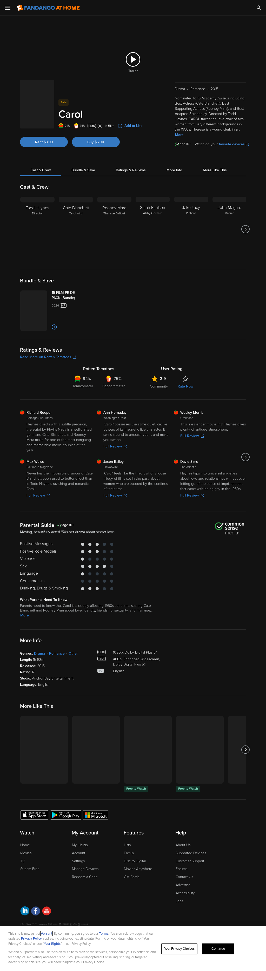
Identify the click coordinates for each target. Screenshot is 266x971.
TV (22, 877)
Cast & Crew (40, 163)
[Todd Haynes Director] (37, 222)
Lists (127, 861)
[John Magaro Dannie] (229, 222)
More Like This (215, 163)
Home (25, 861)
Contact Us (184, 893)
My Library (80, 861)
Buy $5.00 (95, 131)
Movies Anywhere (138, 885)
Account (78, 869)
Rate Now (185, 403)
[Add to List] (69, 343)
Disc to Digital (135, 877)
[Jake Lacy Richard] (191, 222)
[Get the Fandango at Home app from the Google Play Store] (66, 831)
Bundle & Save (83, 163)
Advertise (183, 901)
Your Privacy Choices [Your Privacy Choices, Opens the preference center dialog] (179, 949)
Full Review (115, 463)
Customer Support (190, 877)
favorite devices (234, 137)
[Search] (259, 8)
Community (159, 403)
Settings (78, 877)
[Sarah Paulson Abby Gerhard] (152, 222)
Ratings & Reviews (131, 163)
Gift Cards (131, 893)
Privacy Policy (31, 938)
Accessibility (185, 909)
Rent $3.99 (44, 131)
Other (73, 670)
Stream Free (29, 885)
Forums (181, 885)
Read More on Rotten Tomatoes (48, 373)
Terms (103, 934)
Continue (218, 949)
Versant (46, 934)
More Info (174, 163)
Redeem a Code (85, 893)
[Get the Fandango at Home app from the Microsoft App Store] (95, 831)
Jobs (179, 917)
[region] (133, 948)
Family (129, 869)
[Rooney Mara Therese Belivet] (114, 222)
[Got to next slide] (245, 222)
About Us (183, 861)
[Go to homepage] (48, 8)
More (179, 128)
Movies (25, 869)
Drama (39, 670)
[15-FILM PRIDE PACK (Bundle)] (80, 291)
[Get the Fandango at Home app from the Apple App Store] (34, 831)
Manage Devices (85, 885)
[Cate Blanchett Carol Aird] (75, 222)
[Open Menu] (7, 8)
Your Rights (52, 944)
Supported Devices (191, 869)
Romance (57, 670)
